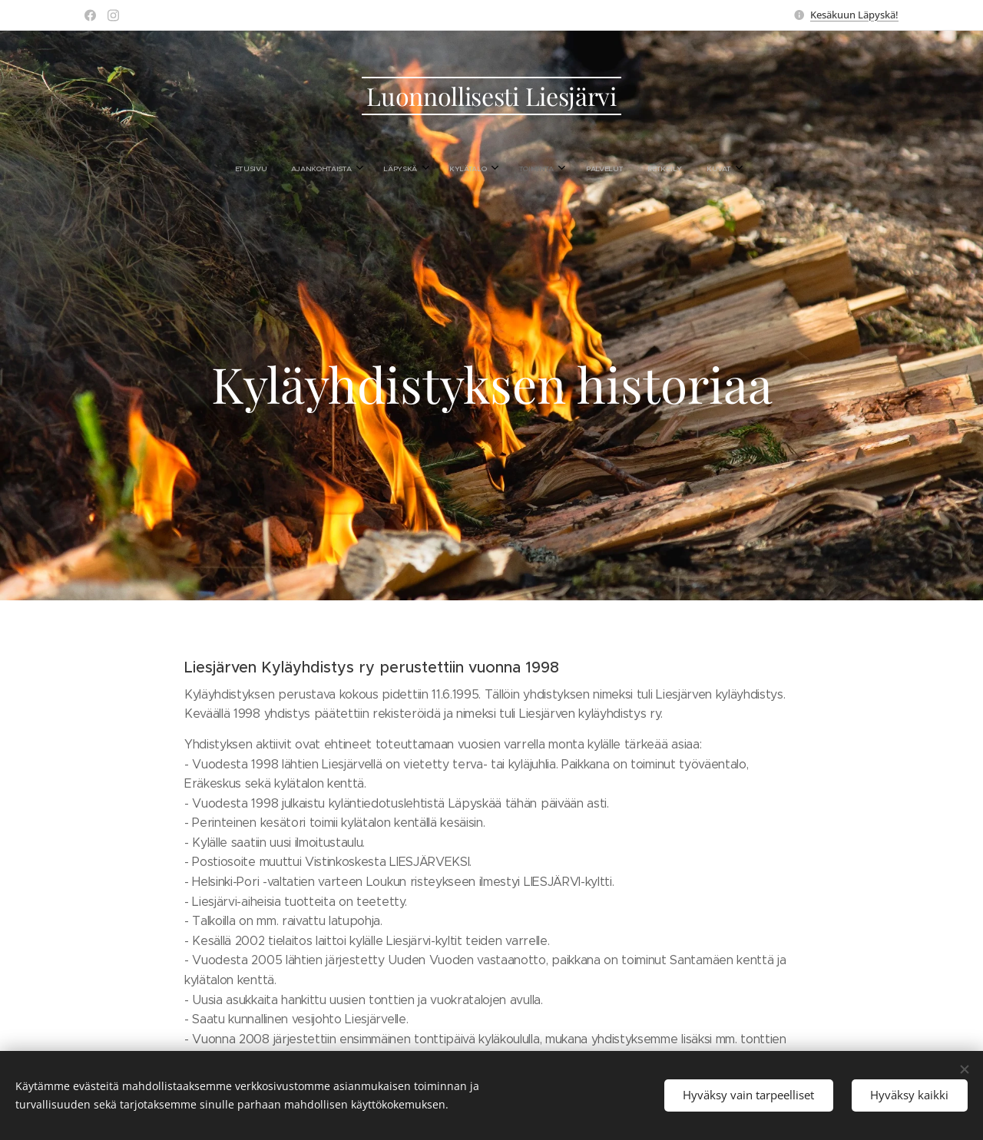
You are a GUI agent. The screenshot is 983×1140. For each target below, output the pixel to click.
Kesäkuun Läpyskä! (854, 14)
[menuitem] (388, 169)
